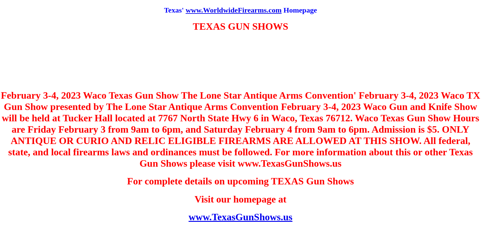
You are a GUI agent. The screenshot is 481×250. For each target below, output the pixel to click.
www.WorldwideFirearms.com (234, 10)
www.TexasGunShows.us (241, 216)
